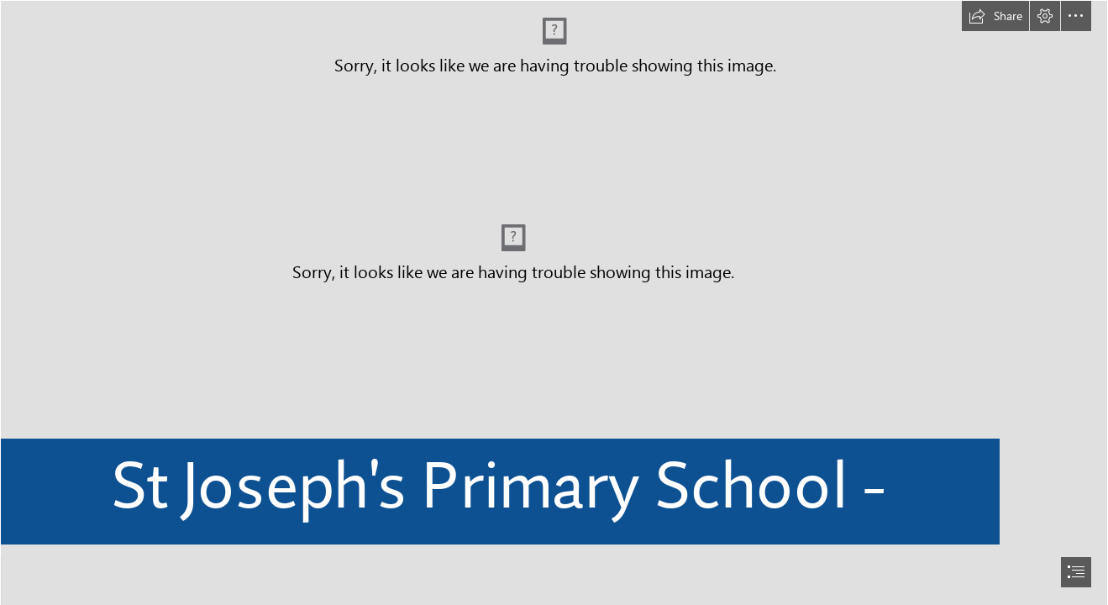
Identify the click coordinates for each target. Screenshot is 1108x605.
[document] (554, 302)
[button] (995, 16)
